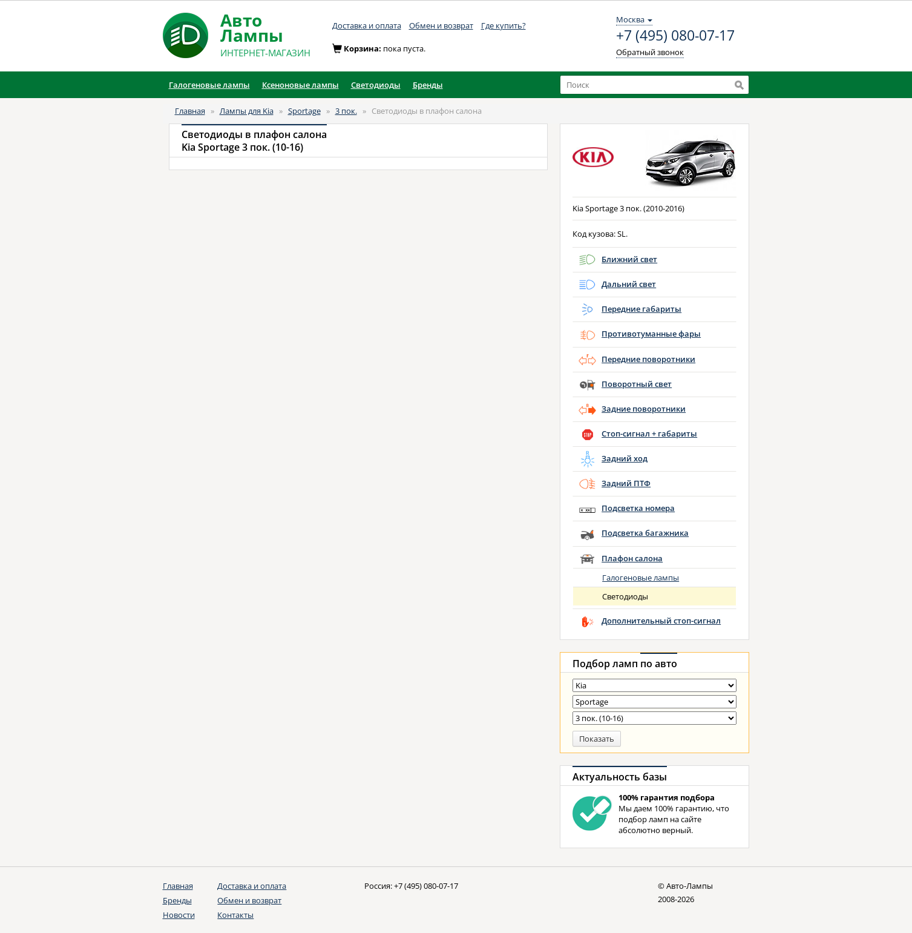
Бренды (177, 900)
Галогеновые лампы (640, 577)
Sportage (304, 110)
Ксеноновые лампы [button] (300, 84)
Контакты (235, 914)
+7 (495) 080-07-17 (675, 35)
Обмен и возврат (441, 25)
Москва (634, 19)
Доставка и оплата (366, 25)
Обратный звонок (650, 52)
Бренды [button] (428, 84)
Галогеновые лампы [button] (209, 84)
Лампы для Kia (247, 110)
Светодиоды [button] (376, 84)
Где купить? (503, 25)
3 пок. (346, 110)
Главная (190, 110)
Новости (179, 914)
